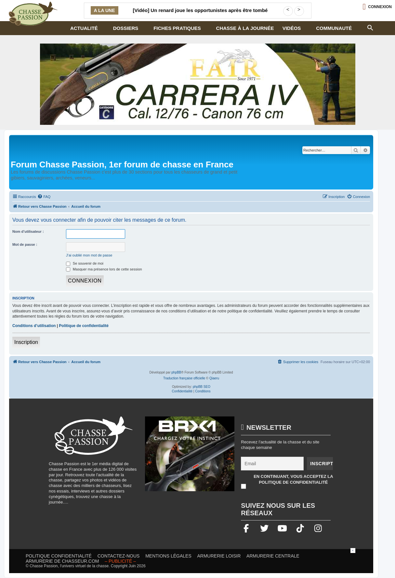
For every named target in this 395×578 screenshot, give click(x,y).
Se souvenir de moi (84, 263)
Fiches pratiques (177, 28)
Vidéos (292, 28)
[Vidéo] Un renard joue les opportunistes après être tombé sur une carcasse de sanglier (200, 14)
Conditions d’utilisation (34, 325)
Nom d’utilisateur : (28, 231)
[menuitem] (43, 197)
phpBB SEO (201, 386)
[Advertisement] (197, 562)
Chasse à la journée (245, 28)
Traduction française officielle (184, 378)
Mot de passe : (24, 244)
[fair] (197, 84)
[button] (370, 27)
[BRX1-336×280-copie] (190, 457)
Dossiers (125, 28)
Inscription (26, 342)
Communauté (334, 28)
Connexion (380, 7)
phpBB (176, 372)
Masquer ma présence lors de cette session (104, 269)
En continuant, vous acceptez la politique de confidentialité (293, 479)
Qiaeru (214, 378)
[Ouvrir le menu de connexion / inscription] (377, 7)
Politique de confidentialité (84, 325)
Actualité (84, 28)
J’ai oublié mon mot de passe (89, 255)
